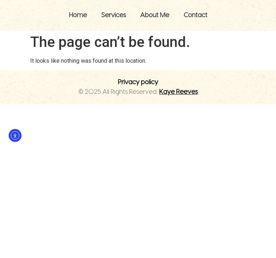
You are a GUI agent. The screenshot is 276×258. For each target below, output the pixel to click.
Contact (195, 15)
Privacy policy (138, 82)
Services (113, 15)
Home (78, 15)
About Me (154, 15)
